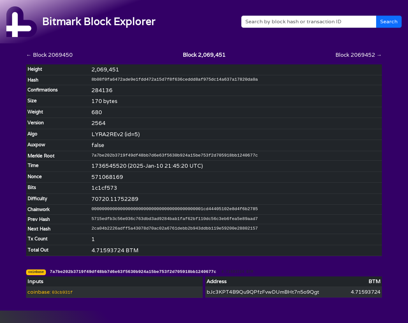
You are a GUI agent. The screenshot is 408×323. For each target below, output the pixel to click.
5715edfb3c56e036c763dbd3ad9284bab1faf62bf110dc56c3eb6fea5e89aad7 (174, 219)
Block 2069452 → (358, 54)
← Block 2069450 (49, 54)
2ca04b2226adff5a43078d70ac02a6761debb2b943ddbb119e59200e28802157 (174, 228)
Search (388, 21)
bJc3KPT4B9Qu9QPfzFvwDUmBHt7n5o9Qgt (263, 292)
